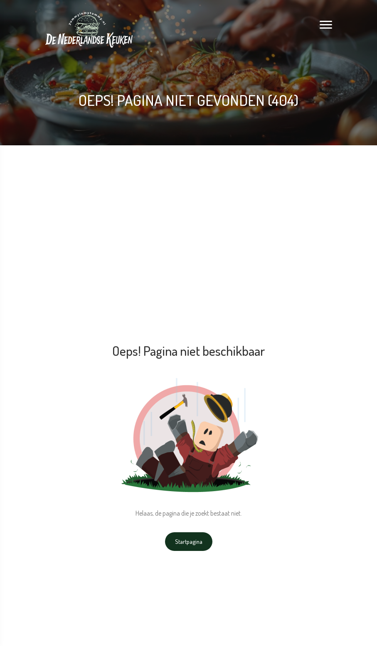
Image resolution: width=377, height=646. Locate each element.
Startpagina (188, 541)
